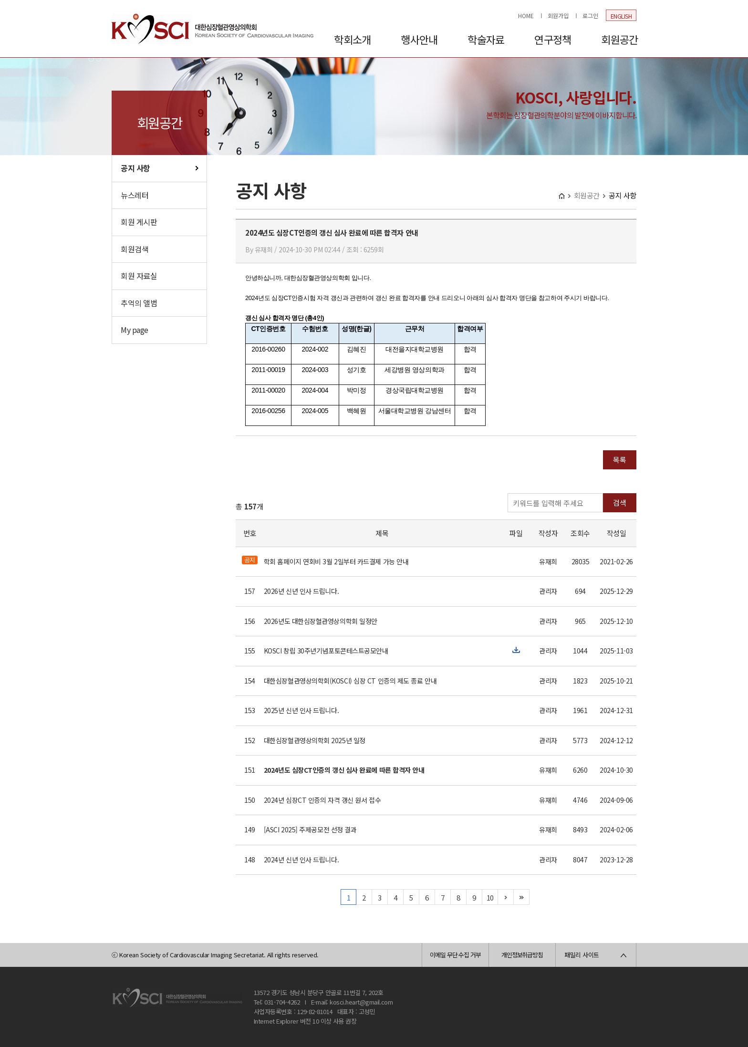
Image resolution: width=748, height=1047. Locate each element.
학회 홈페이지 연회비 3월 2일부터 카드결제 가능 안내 (336, 561)
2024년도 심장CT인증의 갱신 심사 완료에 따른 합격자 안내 (344, 770)
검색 (619, 503)
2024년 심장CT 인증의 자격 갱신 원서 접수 (322, 800)
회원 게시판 (139, 222)
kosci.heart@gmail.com (361, 1001)
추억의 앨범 (139, 303)
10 (490, 897)
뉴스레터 (134, 195)
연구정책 (552, 39)
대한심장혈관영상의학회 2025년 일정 (314, 740)
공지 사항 (135, 168)
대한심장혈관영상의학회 (213, 28)
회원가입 (558, 15)
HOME (526, 15)
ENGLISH (621, 16)
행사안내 (419, 39)
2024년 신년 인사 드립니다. (301, 859)
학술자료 (486, 39)
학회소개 (352, 39)
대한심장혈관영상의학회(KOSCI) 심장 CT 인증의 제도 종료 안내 (350, 680)
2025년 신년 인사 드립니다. (301, 710)
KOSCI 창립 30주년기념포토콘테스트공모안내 (326, 650)
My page (134, 329)
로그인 (590, 15)
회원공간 (619, 39)
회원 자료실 (139, 275)
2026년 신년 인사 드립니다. (301, 591)
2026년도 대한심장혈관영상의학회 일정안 (320, 621)
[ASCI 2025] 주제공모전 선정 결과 (310, 829)
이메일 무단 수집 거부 (455, 954)
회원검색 (134, 249)
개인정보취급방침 (522, 954)
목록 (619, 460)
